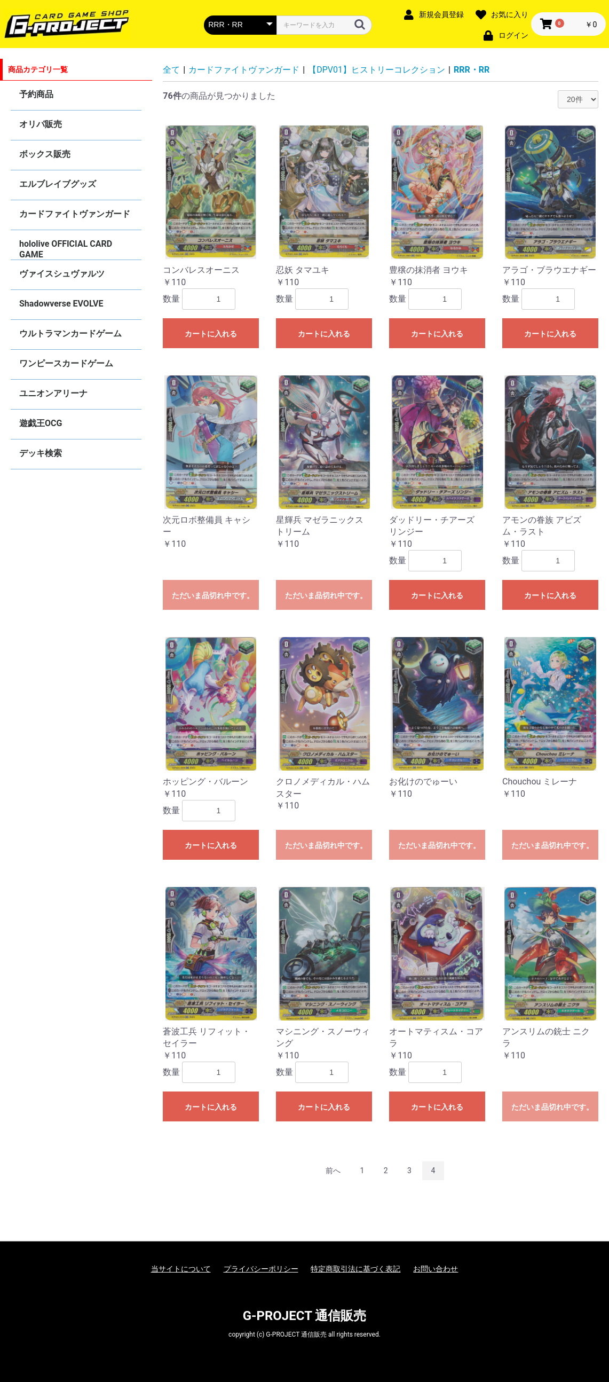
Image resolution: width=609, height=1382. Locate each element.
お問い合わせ (435, 1269)
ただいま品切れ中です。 (213, 595)
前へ (333, 1170)
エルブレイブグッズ (57, 184)
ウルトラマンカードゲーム (70, 333)
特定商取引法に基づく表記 (355, 1269)
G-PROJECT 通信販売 (305, 1315)
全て (171, 70)
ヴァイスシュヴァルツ (62, 274)
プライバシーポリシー (261, 1269)
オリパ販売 (40, 124)
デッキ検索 (40, 453)
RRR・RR (471, 70)
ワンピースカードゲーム (66, 363)
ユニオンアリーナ (53, 393)
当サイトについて (181, 1269)
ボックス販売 (44, 154)
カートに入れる (211, 333)
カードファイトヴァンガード (74, 214)
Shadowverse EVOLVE (61, 304)
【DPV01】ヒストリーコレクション (376, 70)
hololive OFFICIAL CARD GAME (65, 249)
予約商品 (36, 94)
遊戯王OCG (40, 423)
